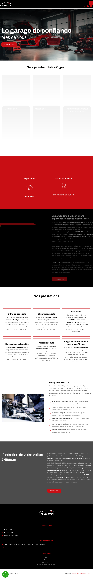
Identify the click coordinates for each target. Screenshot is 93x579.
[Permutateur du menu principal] (91, 4)
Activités (46, 561)
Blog (46, 559)
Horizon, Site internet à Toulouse (81, 574)
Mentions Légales (46, 563)
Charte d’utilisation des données (46, 566)
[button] (84, 7)
